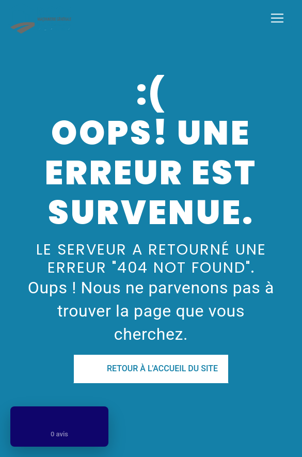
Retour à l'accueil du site (151, 368)
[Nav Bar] (277, 18)
